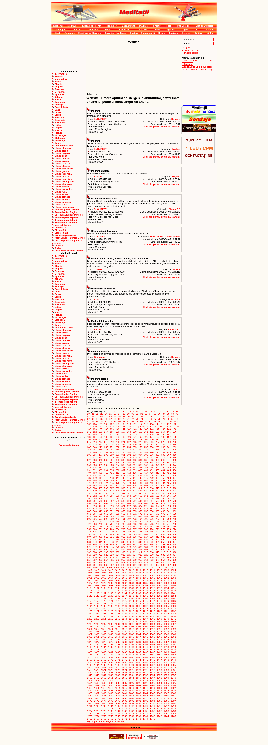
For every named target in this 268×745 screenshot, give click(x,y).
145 (146, 429)
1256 (159, 616)
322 (151, 457)
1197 (110, 606)
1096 (131, 585)
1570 (173, 677)
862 (129, 544)
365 (123, 465)
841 (100, 542)
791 (89, 534)
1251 (124, 616)
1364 (96, 639)
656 (140, 511)
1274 (103, 621)
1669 (138, 698)
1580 (152, 680)
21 (93, 414)
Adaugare (61, 29)
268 (117, 449)
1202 (145, 606)
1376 (89, 642)
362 (106, 465)
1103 (89, 588)
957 (123, 560)
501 (168, 485)
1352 (103, 636)
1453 (173, 654)
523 (111, 490)
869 (168, 544)
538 (106, 493)
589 (123, 501)
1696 (145, 703)
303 (134, 455)
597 (168, 501)
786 (151, 531)
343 (89, 462)
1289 (117, 624)
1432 (117, 652)
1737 (159, 711)
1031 (131, 572)
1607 (159, 685)
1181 (89, 603)
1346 (152, 634)
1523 (117, 670)
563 (157, 496)
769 (146, 529)
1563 (124, 677)
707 (157, 519)
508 (117, 488)
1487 (138, 662)
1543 (166, 672)
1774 (145, 718)
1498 (124, 665)
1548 (110, 675)
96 (146, 421)
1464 (159, 657)
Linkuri (210, 33)
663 (89, 513)
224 (140, 442)
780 (117, 531)
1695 (138, 703)
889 (100, 549)
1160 (124, 598)
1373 (159, 639)
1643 (138, 693)
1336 (173, 631)
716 (117, 521)
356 (163, 462)
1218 (166, 608)
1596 (173, 683)
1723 (152, 708)
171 (111, 434)
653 (123, 511)
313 (100, 457)
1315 (117, 629)
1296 (166, 624)
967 (89, 562)
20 (88, 414)
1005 (130, 567)
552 (94, 496)
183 (89, 437)
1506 (89, 667)
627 (157, 506)
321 (146, 457)
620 (117, 506)
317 (123, 457)
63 (93, 419)
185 (100, 437)
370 (151, 465)
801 (146, 534)
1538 (131, 672)
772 (163, 529)
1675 (89, 701)
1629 (131, 690)
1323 (173, 629)
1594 (159, 683)
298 (106, 455)
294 (174, 452)
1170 (103, 601)
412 (117, 472)
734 (129, 524)
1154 (173, 595)
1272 (89, 621)
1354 (117, 636)
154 (106, 431)
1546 (96, 675)
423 (89, 475)
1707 (131, 706)
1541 (152, 672)
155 (111, 431)
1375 (173, 639)
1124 (145, 590)
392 (94, 470)
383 (134, 467)
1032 (138, 572)
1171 (110, 601)
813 (123, 537)
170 (106, 434)
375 (89, 467)
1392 (110, 644)
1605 (145, 685)
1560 (103, 677)
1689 (96, 703)
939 (111, 557)
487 (89, 485)
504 (94, 488)
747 (111, 526)
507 (111, 488)
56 (155, 416)
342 (174, 460)
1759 (131, 716)
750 (129, 526)
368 (140, 465)
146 (151, 429)
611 (157, 503)
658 (151, 511)
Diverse (186, 33)
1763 (159, 716)
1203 (152, 606)
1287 (103, 624)
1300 (103, 626)
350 (129, 462)
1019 (138, 570)
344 (94, 462)
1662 (89, 698)
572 (117, 498)
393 (100, 470)
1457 (110, 657)
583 (89, 501)
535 (89, 493)
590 (129, 501)
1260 (96, 619)
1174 (131, 601)
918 (174, 552)
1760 (138, 716)
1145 (110, 595)
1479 (173, 660)
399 (134, 470)
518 (174, 488)
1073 (152, 580)
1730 (110, 711)
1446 (124, 654)
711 (89, 521)
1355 (124, 636)
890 (106, 549)
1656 (138, 695)
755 (157, 526)
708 (163, 519)
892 (117, 549)
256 (140, 447)
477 (123, 483)
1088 (166, 583)
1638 (103, 693)
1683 (145, 701)
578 (151, 498)
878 (129, 547)
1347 (159, 634)
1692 (117, 703)
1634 (166, 690)
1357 (138, 636)
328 (94, 460)
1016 (117, 570)
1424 (152, 649)
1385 (152, 642)
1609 (173, 685)
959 (134, 560)
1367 (117, 639)
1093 (110, 585)
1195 (96, 606)
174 (129, 434)
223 (134, 442)
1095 (124, 585)
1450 (152, 654)
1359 (152, 636)
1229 (152, 611)
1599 (103, 685)
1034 (152, 572)
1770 (117, 718)
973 (123, 562)
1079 (103, 583)
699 (111, 519)
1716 (103, 708)
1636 (89, 693)
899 (157, 549)
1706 (124, 706)
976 (140, 562)
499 (157, 485)
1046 (145, 575)
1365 (103, 639)
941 (123, 557)
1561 (110, 677)
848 (140, 542)
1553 (145, 675)
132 (166, 426)
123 (111, 426)
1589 (124, 683)
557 (123, 496)
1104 (96, 588)
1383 (138, 642)
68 (115, 419)
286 (129, 452)
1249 (110, 616)
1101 (166, 585)
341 (168, 460)
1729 (103, 711)
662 (174, 511)
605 (123, 503)
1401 (173, 644)
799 (134, 534)
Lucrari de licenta (91, 26)
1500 (138, 665)
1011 (172, 567)
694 (174, 516)
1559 (96, 677)
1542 (159, 672)
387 (157, 467)
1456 (103, 657)
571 (111, 498)
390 (174, 467)
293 (168, 452)
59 (168, 416)
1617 (138, 688)
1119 (110, 590)
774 (174, 529)
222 (129, 442)
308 (163, 455)
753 (146, 526)
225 (146, 442)
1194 (89, 606)
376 (94, 467)
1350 (89, 636)
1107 (117, 588)
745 (100, 526)
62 (88, 419)
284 (117, 452)
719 (134, 521)
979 (157, 562)
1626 (110, 690)
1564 (131, 677)
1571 (89, 680)
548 (163, 493)
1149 (138, 595)
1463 (152, 657)
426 (106, 475)
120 (94, 426)
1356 (131, 636)
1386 (159, 642)
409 (100, 472)
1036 (166, 572)
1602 (124, 685)
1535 (110, 672)
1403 (96, 647)
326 (174, 457)
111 (134, 424)
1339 (103, 634)
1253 (138, 616)
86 (102, 421)
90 (119, 421)
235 (111, 444)
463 (134, 480)
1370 (138, 639)
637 (123, 508)
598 (174, 501)
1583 (173, 680)
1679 (117, 701)
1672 (159, 698)
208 (140, 439)
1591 (138, 683)
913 (146, 552)
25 (110, 414)
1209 (103, 608)
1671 (152, 698)
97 (150, 421)
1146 (117, 595)
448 (140, 478)
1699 (166, 703)
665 (100, 513)
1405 (110, 647)
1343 (131, 634)
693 (168, 516)
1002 (109, 567)
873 (100, 547)
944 (140, 557)
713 (100, 521)
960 (140, 560)
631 (89, 508)
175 (134, 434)
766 (129, 529)
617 (100, 506)
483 (157, 483)
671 (134, 513)
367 (134, 465)
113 (146, 424)
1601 (117, 685)
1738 (166, 711)
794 (106, 534)
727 (89, 524)
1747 (138, 713)
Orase (161, 33)
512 (140, 488)
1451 (159, 654)
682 (106, 516)
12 (146, 411)
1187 (131, 603)
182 (174, 434)
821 (168, 537)
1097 (138, 585)
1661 (173, 695)
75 (146, 419)
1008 (151, 567)
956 (117, 560)
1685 (159, 701)
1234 (96, 613)
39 (173, 414)
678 (174, 513)
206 (129, 439)
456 (94, 480)
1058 (138, 578)
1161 (131, 598)
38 (168, 414)
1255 (152, 616)
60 (173, 416)
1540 (145, 672)
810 (106, 537)
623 (134, 506)
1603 (131, 685)
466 (151, 480)
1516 (159, 667)
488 (94, 485)
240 (140, 444)
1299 (96, 626)
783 (134, 531)
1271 (173, 619)
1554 (152, 675)
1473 (131, 660)
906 (106, 552)
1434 (131, 652)
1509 (110, 667)
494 (129, 485)
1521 (103, 670)
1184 (110, 603)
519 (89, 490)
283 (111, 452)
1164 (152, 598)
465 (146, 480)
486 (174, 483)
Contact (208, 29)
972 (117, 562)
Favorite (109, 33)
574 (129, 498)
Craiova (98, 269)
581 (168, 498)
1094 (117, 585)
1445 (117, 654)
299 (111, 455)
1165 (159, 598)
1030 (124, 572)
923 (111, 554)
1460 (131, 657)
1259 (89, 619)
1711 (159, 706)
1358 (145, 636)
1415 (89, 649)
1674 (173, 698)
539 (111, 493)
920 (94, 554)
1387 (166, 642)
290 (151, 452)
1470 (110, 660)
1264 (124, 619)
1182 (96, 603)
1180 (173, 601)
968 (94, 562)
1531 (173, 670)
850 (151, 542)
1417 (103, 649)
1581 (159, 680)
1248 (103, 616)
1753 (89, 716)
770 (151, 529)
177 (146, 434)
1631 (145, 690)
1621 (166, 688)
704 (140, 519)
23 (102, 414)
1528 (152, 670)
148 (163, 429)
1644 (145, 693)
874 (106, 547)
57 (159, 416)
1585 (96, 683)
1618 (145, 688)
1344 (138, 634)
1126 (159, 590)
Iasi (96, 389)
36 (159, 414)
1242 (152, 613)
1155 (89, 598)
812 (117, 537)
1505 (173, 665)
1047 (152, 575)
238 (129, 444)
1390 (96, 644)
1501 (145, 665)
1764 (166, 716)
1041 (110, 575)
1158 (110, 598)
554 (106, 496)
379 (111, 467)
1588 (117, 683)
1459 (124, 657)
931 (157, 554)
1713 (173, 706)
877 (123, 547)
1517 (166, 667)
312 (94, 457)
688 (140, 516)
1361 (166, 636)
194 (151, 437)
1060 (152, 578)
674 (151, 513)
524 (117, 490)
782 (129, 531)
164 (163, 431)
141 (123, 429)
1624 (96, 690)
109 (123, 424)
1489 (152, 662)
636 (117, 508)
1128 (173, 590)
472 (94, 483)
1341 (117, 634)
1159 (117, 598)
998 (174, 565)
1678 (110, 701)
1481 (96, 662)
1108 (124, 588)
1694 (131, 703)
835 (157, 539)
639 (134, 508)
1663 (96, 698)
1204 (159, 606)
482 (151, 483)
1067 (110, 580)
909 (123, 552)
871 (89, 547)
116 (163, 424)
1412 (159, 647)
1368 (124, 639)
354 (151, 462)
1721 (138, 708)
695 (89, 519)
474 (106, 483)
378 (106, 467)
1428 (89, 652)
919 (89, 554)
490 (106, 485)
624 (140, 506)
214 (174, 439)
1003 (116, 567)
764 (117, 529)
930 (151, 554)
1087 (159, 583)
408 (94, 472)
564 (163, 496)
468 (163, 480)
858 (106, 544)
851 (157, 542)
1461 (138, 657)
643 (157, 508)
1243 (159, 613)
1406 (117, 647)
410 (106, 472)
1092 (103, 585)
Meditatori (121, 33)
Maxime (143, 26)
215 (89, 442)
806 (174, 534)
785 (146, 531)
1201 (138, 606)
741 (168, 524)
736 (140, 524)
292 (163, 452)
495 (134, 485)
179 (157, 434)
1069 (124, 580)
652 (117, 511)
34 (150, 414)
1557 (173, 675)
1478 (166, 660)
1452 (166, 654)
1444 (110, 654)
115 (157, 424)
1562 (117, 677)
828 (117, 539)
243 (157, 444)
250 (106, 447)
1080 (110, 583)
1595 (166, 683)
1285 (89, 624)
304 (140, 455)
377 (100, 467)
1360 (159, 636)
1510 (117, 667)
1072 (145, 580)
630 (174, 506)
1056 (124, 578)
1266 (138, 619)
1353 (110, 636)
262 (174, 447)
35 (155, 414)
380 (117, 467)
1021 (152, 570)
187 (111, 437)
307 (157, 455)
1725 (166, 708)
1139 (159, 593)
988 (117, 565)
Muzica (176, 269)
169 (100, 434)
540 (117, 493)
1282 (159, 621)
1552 (138, 675)
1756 (110, 716)
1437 (152, 652)
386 (151, 467)
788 (163, 531)
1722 (145, 708)
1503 (159, 665)
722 (151, 521)
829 (123, 539)
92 (128, 421)
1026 (96, 572)
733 (123, 524)
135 (89, 429)
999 (89, 567)
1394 (124, 644)
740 (163, 524)
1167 (173, 598)
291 (157, 452)
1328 (117, 631)
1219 (173, 608)
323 (157, 457)
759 (89, 529)
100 (164, 421)
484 (163, 483)
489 (100, 485)
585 (100, 501)
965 (168, 560)
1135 (131, 593)
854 (174, 542)
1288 (110, 624)
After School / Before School (164, 236)
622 (129, 506)
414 (129, 472)
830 (129, 539)
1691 (110, 703)
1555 (159, 675)
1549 (117, 675)
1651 (103, 695)
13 (150, 411)
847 (134, 542)
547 (157, 493)
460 (117, 480)
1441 (89, 654)
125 (123, 426)
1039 (96, 575)
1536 (117, 672)
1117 (96, 590)
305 (146, 455)
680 (94, 516)
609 (146, 503)
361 (100, 465)
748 (117, 526)
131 (160, 426)
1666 (117, 698)
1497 (117, 665)
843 (111, 542)
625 (146, 506)
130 (154, 426)
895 (134, 549)
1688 (89, 703)
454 (174, 478)
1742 (103, 713)
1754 (96, 716)
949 (168, 557)
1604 (138, 685)
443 (111, 478)
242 (151, 444)
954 (106, 560)
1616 (131, 688)
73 (137, 419)
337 (146, 460)
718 (129, 521)
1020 (145, 570)
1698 (159, 703)
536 (94, 493)
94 (137, 421)
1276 (117, 621)
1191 (159, 603)
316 (117, 457)
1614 (117, 688)
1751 (166, 713)
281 (100, 452)
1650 (96, 695)
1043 (124, 575)
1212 (124, 608)
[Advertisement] (69, 52)
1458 (117, 657)
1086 (152, 583)
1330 (131, 631)
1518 (173, 667)
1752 (173, 713)
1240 (138, 613)
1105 (103, 588)
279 (89, 452)
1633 (159, 690)
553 (100, 496)
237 (123, 444)
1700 (173, 703)
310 (174, 455)
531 (157, 490)
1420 (124, 649)
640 (140, 508)
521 (100, 490)
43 (97, 416)
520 (94, 490)
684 (117, 516)
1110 (138, 588)
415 (134, 472)
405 (168, 470)
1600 (110, 685)
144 (140, 429)
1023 (166, 570)
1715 (96, 708)
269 (123, 449)
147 (157, 429)
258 (151, 447)
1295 (159, 624)
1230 (159, 611)
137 (100, 429)
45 (106, 416)
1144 (103, 595)
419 (157, 472)
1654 (124, 695)
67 (110, 419)
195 (157, 437)
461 (123, 480)
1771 (124, 718)
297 (100, 455)
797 (123, 534)
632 (94, 508)
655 (134, 511)
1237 (117, 613)
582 (174, 498)
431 (134, 475)
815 (134, 537)
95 (141, 421)
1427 (173, 649)
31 (137, 414)
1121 (124, 590)
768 (140, 529)
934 (174, 554)
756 (163, 526)
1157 (103, 598)
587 (111, 501)
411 (111, 472)
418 (151, 472)
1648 (173, 693)
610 (151, 503)
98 (155, 421)
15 (159, 411)
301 (123, 455)
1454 (89, 657)
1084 (138, 583)
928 (140, 554)
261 (168, 447)
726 (174, 521)
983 (89, 565)
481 (146, 483)
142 (129, 429)
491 (111, 485)
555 (111, 496)
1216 (152, 608)
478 (129, 483)
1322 (166, 629)
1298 (89, 626)
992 (140, 565)
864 (140, 544)
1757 (117, 716)
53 (141, 416)
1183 (103, 603)
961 (146, 560)
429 (123, 475)
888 (94, 549)
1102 (173, 585)
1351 (96, 636)
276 (163, 449)
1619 (152, 688)
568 (94, 498)
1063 (173, 578)
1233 (89, 613)
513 (146, 488)
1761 (145, 716)
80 (168, 419)
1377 (96, 642)
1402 (89, 647)
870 (174, 544)
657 (146, 511)
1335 (166, 631)
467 (157, 480)
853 (168, 542)
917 (168, 552)
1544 (173, 672)
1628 (124, 690)
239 (134, 444)
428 (117, 475)
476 (117, 483)
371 (157, 465)
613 (168, 503)
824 (94, 539)
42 (93, 416)
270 (129, 449)
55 (150, 416)
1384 (145, 642)
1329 (124, 631)
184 (94, 437)
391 (89, 470)
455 (89, 480)
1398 (152, 644)
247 (89, 447)
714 (106, 521)
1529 (159, 670)
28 (124, 414)
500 (163, 485)
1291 (131, 624)
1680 (124, 701)
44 (102, 416)
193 (146, 437)
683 (111, 516)
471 (89, 483)
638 (129, 508)
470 (174, 480)
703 (134, 519)
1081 (117, 583)
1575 (117, 680)
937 (100, 557)
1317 (131, 629)
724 (163, 521)
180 (163, 434)
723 (157, 521)
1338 (96, 634)
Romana (175, 119)
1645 (152, 693)
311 (89, 457)
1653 (117, 695)
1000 (95, 567)
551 (89, 496)
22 (97, 414)
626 (151, 506)
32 (141, 414)
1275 (110, 621)
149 (168, 429)
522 (106, 490)
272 (140, 449)
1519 (89, 670)
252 (117, 447)
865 (146, 544)
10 (137, 411)
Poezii (168, 26)
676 (163, 513)
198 (174, 437)
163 (157, 431)
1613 (110, 688)
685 (123, 516)
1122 (131, 590)
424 (94, 475)
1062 (166, 578)
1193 (173, 603)
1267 (145, 619)
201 (100, 439)
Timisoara (99, 357)
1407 (124, 647)
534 (174, 490)
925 (123, 554)
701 (123, 519)
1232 (173, 611)
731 (111, 524)
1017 (124, 570)
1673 (166, 698)
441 (100, 478)
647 (89, 511)
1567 (152, 677)
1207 (89, 608)
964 (163, 560)
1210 (110, 608)
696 (94, 519)
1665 (110, 698)
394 (106, 470)
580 (163, 498)
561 (146, 496)
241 (146, 444)
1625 (103, 690)
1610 (89, 688)
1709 (145, 706)
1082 (124, 583)
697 (100, 519)
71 (128, 419)
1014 (103, 570)
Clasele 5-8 (174, 209)
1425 (159, 649)
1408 (131, 647)
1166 (166, 598)
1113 (159, 588)
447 (134, 478)
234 (106, 444)
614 (174, 503)
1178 (159, 601)
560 (140, 496)
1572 (96, 680)
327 (89, 460)
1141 (173, 593)
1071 (138, 580)
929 (146, 554)
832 (140, 539)
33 (146, 414)
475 (111, 483)
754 (151, 526)
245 (168, 444)
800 (140, 534)
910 (129, 552)
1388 (173, 642)
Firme (108, 29)
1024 (173, 570)
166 (174, 431)
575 (134, 498)
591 (134, 501)
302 (129, 455)
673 (146, 513)
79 (164, 419)
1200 (131, 606)
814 (129, 537)
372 (163, 465)
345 (100, 462)
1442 (96, 654)
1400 (166, 644)
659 (157, 511)
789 (168, 531)
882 (151, 547)
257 (146, 447)
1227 (138, 611)
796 (117, 534)
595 (157, 501)
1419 (117, 649)
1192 (166, 603)
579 (157, 498)
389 (168, 467)
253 (123, 447)
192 (140, 437)
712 (94, 521)
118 (174, 424)
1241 (145, 613)
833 (146, 539)
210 (151, 439)
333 (123, 460)
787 (157, 531)
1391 (103, 644)
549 (168, 493)
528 (140, 490)
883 (157, 547)
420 (163, 472)
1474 (138, 660)
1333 (152, 631)
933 (168, 554)
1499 (131, 665)
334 (129, 460)
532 (163, 490)
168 (94, 434)
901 (168, 549)
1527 (145, 670)
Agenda (171, 29)
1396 (138, 644)
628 (163, 506)
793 (100, 534)
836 (163, 539)
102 (175, 421)
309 (168, 455)
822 (174, 537)
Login (185, 29)
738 (151, 524)
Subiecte (174, 33)
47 (115, 416)
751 (134, 526)
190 (129, 437)
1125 (152, 590)
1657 (145, 695)
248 (94, 447)
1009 (158, 567)
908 (117, 552)
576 (140, 498)
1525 (131, 670)
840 (94, 542)
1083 (131, 583)
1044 (131, 575)
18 (173, 411)
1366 (110, 639)
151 (89, 431)
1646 (159, 693)
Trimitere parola (190, 53)
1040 (103, 575)
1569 (166, 677)
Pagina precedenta (96, 721)
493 (123, 485)
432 (140, 475)
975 (134, 562)
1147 (124, 595)
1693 (124, 703)
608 (140, 503)
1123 (138, 590)
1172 (117, 601)
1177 (152, 601)
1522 (110, 670)
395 (111, 470)
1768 (103, 718)
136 (94, 429)
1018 (131, 570)
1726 (173, 708)
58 (164, 416)
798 (129, 534)
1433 (124, 652)
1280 (145, 621)
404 (163, 470)
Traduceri (112, 26)
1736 (152, 711)
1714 (89, 708)
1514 (145, 667)
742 (174, 524)
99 (159, 421)
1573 (103, 680)
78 (159, 419)
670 (129, 513)
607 (134, 503)
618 (106, 506)
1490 (159, 662)
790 (174, 531)
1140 (166, 593)
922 (106, 554)
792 (94, 534)
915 (157, 552)
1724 (159, 708)
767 (134, 529)
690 (151, 516)
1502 (152, 665)
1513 (138, 667)
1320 (152, 629)
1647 (166, 693)
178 (151, 434)
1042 (117, 575)
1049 (166, 575)
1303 (124, 626)
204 (117, 439)
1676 (96, 701)
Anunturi (93, 29)
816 (140, 537)
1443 (103, 654)
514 (151, 488)
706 (151, 519)
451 (157, 478)
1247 (96, 616)
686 (129, 516)
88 (110, 421)
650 (106, 511)
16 (164, 411)
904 (94, 552)
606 (129, 503)
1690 (103, 703)
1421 (131, 649)
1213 (131, 608)
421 (168, 472)
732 (117, 524)
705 (146, 519)
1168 (89, 601)
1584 (89, 683)
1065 (96, 580)
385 (146, 467)
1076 (173, 580)
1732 (124, 711)
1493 (89, 665)
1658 (152, 695)
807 (89, 537)
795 (111, 534)
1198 (117, 606)
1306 (145, 626)
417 (146, 472)
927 (134, 554)
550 (174, 493)
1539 (138, 672)
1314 (110, 629)
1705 (117, 706)
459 (111, 480)
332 (117, 460)
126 (129, 426)
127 (134, 426)
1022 (159, 570)
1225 (124, 611)
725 (168, 521)
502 (174, 485)
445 (123, 478)
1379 (110, 642)
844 (117, 542)
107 (111, 424)
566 (174, 496)
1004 (123, 567)
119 (89, 426)
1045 (138, 575)
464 (140, 480)
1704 (110, 706)
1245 (173, 613)
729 (100, 524)
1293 (145, 624)
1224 (117, 611)
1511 (124, 667)
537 (100, 493)
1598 (96, 685)
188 (117, 437)
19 (177, 411)
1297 (173, 624)
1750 (159, 713)
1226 (131, 611)
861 (123, 544)
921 (100, 554)
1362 (173, 636)
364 (117, 465)
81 (173, 419)
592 (140, 501)
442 (106, 478)
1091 (96, 585)
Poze (157, 29)
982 (174, 562)
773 (168, 529)
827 (111, 539)
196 (163, 437)
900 (163, 549)
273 (146, 449)
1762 (152, 716)
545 (146, 493)
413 (123, 472)
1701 (89, 706)
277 (168, 449)
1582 (166, 680)
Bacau (97, 329)
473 (100, 483)
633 (100, 508)
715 (111, 521)
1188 (138, 603)
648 (94, 511)
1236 (110, 613)
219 (111, 442)
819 (157, 537)
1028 (110, 572)
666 (106, 513)
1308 (159, 626)
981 (168, 562)
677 (168, 513)
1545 (89, 675)
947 (157, 557)
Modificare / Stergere (89, 33)
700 (117, 519)
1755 (103, 716)
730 (106, 524)
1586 (103, 683)
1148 (131, 595)
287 (134, 452)
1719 (124, 708)
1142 (89, 595)
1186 (124, 603)
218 (106, 442)
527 (134, 490)
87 (106, 421)
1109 (131, 588)
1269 (159, 619)
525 (123, 490)
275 (157, 449)
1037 (173, 572)
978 (151, 562)
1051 (89, 578)
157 (123, 431)
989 (123, 565)
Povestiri (156, 26)
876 (117, 547)
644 (163, 508)
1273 (96, 621)
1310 (173, 626)
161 (146, 431)
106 (106, 424)
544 (140, 493)
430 (129, 475)
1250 (117, 616)
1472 (124, 660)
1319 (145, 629)
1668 (131, 698)
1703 (103, 706)
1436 (145, 652)
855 (89, 544)
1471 (117, 660)
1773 (138, 718)
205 (123, 439)
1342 (124, 634)
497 (146, 485)
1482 (103, 662)
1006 (137, 567)
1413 (166, 647)
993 (146, 565)
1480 (89, 662)
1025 (89, 572)
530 (151, 490)
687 (134, 516)
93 (133, 421)
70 (124, 419)
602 (106, 503)
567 (89, 498)
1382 (131, 642)
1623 (89, 690)
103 (89, 424)
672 (140, 513)
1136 (138, 593)
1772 (131, 718)
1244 (166, 613)
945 (146, 557)
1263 (117, 619)
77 (155, 419)
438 (174, 475)
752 (140, 526)
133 (171, 426)
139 (111, 429)
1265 (131, 619)
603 (111, 503)
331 (111, 460)
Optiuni (198, 33)
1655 (131, 695)
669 (123, 513)
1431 (110, 652)
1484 (117, 662)
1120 (117, 590)
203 (111, 439)
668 (117, 513)
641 (146, 508)
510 (129, 488)
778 (106, 531)
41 (88, 416)
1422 (138, 649)
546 (151, 493)
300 (117, 455)
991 (134, 565)
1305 (138, 626)
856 (94, 544)
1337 (89, 634)
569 (100, 498)
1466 (173, 657)
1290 (124, 624)
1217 (159, 608)
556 (117, 496)
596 (163, 501)
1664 (103, 698)
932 (163, 554)
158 (129, 431)
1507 (96, 667)
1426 (166, 649)
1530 (166, 670)
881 (146, 547)
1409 (138, 647)
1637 (96, 693)
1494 (96, 665)
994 (151, 565)
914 (151, 552)
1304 (131, 626)
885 (168, 547)
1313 (103, 629)
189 (123, 437)
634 (106, 508)
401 (146, 470)
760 (94, 529)
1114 (166, 588)
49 (124, 416)
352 (140, 462)
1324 (89, 631)
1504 (166, 665)
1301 (110, 626)
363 (111, 465)
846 (129, 542)
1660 (166, 695)
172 (117, 434)
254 (129, 447)
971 (111, 562)
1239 (131, 613)
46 (110, 416)
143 (134, 429)
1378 (103, 642)
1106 (110, 588)
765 (123, 529)
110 (129, 424)
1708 (138, 706)
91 (124, 421)
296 (94, 455)
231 (89, 444)
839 (89, 542)
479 (134, 483)
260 (163, 447)
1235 (103, 613)
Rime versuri (183, 26)
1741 (96, 713)
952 (94, 560)
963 (157, 560)
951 (89, 560)
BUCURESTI (100, 119)
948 (163, 557)
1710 (152, 706)
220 (117, 442)
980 (163, 562)
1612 (103, 688)
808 (94, 537)
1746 (131, 713)
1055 (117, 578)
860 (117, 544)
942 (129, 557)
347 (111, 462)
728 (94, 524)
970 (106, 562)
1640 (117, 693)
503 (89, 488)
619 (111, 506)
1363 (89, 639)
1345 (145, 634)
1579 (145, 680)
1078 (96, 583)
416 (140, 472)
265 (100, 449)
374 (174, 465)
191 (134, 437)
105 (100, 424)
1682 (138, 701)
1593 (152, 683)
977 (146, 562)
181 (168, 434)
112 (140, 424)
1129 (89, 593)
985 (100, 565)
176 (140, 434)
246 (174, 444)
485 (168, 483)
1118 (103, 590)
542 (129, 493)
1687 (173, 701)
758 (174, 526)
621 (123, 506)
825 (100, 539)
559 (134, 496)
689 (146, 516)
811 (111, 537)
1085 (145, 583)
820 (163, 537)
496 (140, 485)
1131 (103, 593)
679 (89, 516)
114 (151, 424)
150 (174, 429)
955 (111, 560)
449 (146, 478)
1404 (103, 647)
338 (151, 460)
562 (151, 496)
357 (168, 462)
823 (89, 539)
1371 (145, 639)
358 (174, 462)
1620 (159, 688)
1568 (159, 677)
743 (89, 526)
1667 (124, 698)
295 (89, 455)
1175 (138, 601)
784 (140, 531)
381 (123, 467)
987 (111, 565)
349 (123, 462)
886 (174, 547)
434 (151, 475)
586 (106, 501)
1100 (159, 585)
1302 (117, 626)
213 (168, 439)
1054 (110, 578)
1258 (173, 616)
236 (117, 444)
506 (106, 488)
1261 (103, 619)
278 (174, 449)
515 (157, 488)
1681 (131, 701)
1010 (165, 567)
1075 (166, 580)
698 (106, 519)
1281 (152, 621)
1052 (96, 578)
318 (129, 457)
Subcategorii (148, 33)
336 (140, 460)
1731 (117, 711)
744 (94, 526)
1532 (89, 672)
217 (100, 442)
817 (146, 537)
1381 (124, 642)
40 (177, 414)
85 (97, 421)
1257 (166, 616)
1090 (89, 585)
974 (129, 562)
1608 (166, 685)
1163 (145, 598)
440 (94, 478)
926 (129, 554)
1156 (96, 598)
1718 (117, 708)
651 (111, 511)
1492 (173, 662)
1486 (131, 662)
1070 (131, 580)
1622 (173, 688)
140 (117, 429)
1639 (110, 693)
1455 (96, 657)
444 (117, 478)
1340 (110, 634)
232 (94, 444)
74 (141, 419)
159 (134, 431)
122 (106, 426)
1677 (103, 701)
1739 (173, 711)
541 (123, 493)
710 (174, 519)
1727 (89, 711)
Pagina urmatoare (115, 721)
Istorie (176, 389)
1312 (96, 629)
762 (106, 529)
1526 (138, 670)
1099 (152, 585)
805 (168, 534)
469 (168, 480)
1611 (96, 688)
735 (134, 524)
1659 (159, 695)
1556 (166, 675)
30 (133, 414)
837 (168, 539)
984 (94, 565)
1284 (173, 621)
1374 (166, 639)
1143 (96, 595)
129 (148, 426)
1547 (103, 675)
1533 (96, 672)
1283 (166, 621)
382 (129, 467)
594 (151, 501)
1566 (145, 677)
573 (123, 498)
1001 (102, 567)
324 (163, 457)
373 (168, 465)
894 (129, 549)
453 (168, 478)
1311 (89, 629)
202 (106, 439)
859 (111, 544)
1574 (110, 680)
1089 (173, 583)
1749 (152, 713)
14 (155, 411)
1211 (117, 608)
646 (174, 508)
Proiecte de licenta (69, 445)
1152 (159, 595)
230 (174, 442)
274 (151, 449)
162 (151, 431)
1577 (131, 680)
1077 (89, 583)
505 (100, 488)
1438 (159, 652)
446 (129, 478)
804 (163, 534)
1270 (166, 619)
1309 (166, 626)
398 (129, 470)
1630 (138, 690)
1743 (110, 713)
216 (94, 442)
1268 (152, 619)
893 (123, 549)
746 (106, 526)
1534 (103, 672)
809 (100, 537)
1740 (89, 713)
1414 (173, 647)
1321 (159, 629)
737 (146, 524)
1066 (103, 580)
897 (146, 549)
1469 (103, 660)
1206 (173, 606)
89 (115, 421)
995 (157, 565)
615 (89, 506)
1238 (124, 613)
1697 (152, 703)
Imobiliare (124, 29)
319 (134, 457)
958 (129, 560)
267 (111, 449)
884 (163, 547)
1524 (124, 670)
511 (134, 488)
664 (94, 513)
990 (129, 565)
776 (94, 531)
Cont (195, 29)
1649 (89, 695)
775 (89, 531)
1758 (124, 716)
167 (89, 434)
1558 (89, 677)
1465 (166, 657)
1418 (110, 649)
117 (168, 424)
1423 (145, 649)
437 (168, 475)
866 (151, 544)
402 (151, 470)
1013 (96, 570)
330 (106, 460)
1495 (103, 665)
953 (100, 560)
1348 (166, 634)
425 (100, 475)
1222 (103, 611)
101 (170, 421)
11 (141, 411)
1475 (145, 660)
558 (129, 496)
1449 (145, 654)
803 (157, 534)
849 (146, 542)
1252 (131, 616)
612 (163, 503)
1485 (124, 662)
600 (94, 503)
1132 (110, 593)
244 (163, 444)
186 (106, 437)
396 (117, 470)
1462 (145, 657)
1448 (138, 654)
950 (174, 557)
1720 (131, 708)
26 (115, 414)
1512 (131, 667)
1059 (145, 578)
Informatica (174, 329)
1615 (124, 688)
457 (100, 480)
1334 (159, 631)
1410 (145, 647)
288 (140, 452)
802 (151, 534)
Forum (77, 29)
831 (134, 539)
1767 (96, 718)
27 (119, 414)
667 (111, 513)
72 (133, 419)
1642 (131, 693)
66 (106, 419)
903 (89, 552)
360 (94, 465)
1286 (96, 624)
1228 (145, 611)
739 (157, 524)
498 (151, 485)
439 (89, 478)
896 (140, 549)
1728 (96, 711)
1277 (124, 621)
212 (163, 439)
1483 (110, 662)
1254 (145, 616)
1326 (103, 631)
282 (106, 452)
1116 (89, 590)
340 (163, 460)
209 (146, 439)
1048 (159, 575)
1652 (110, 695)
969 (100, 562)
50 (128, 416)
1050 (173, 575)
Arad (96, 299)
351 (134, 462)
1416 (96, 649)
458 (106, 480)
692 (163, 516)
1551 (131, 675)
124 (117, 426)
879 (134, 547)
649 (100, 511)
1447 (131, 654)
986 (106, 565)
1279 (138, 621)
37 (164, 414)
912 (140, 552)
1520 (96, 670)
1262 (110, 619)
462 (129, 480)
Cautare (134, 33)
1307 (152, 626)
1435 (138, 652)
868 (163, 544)
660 (163, 511)
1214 (138, 608)
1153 (166, 595)
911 (134, 552)
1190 (152, 603)
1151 (152, 595)
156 (117, 431)
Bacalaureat (128, 26)
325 (168, 457)
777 (100, 531)
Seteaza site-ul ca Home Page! (198, 69)
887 (89, 549)
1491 (166, 662)
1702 (96, 706)
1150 (145, 595)
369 (146, 465)
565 (168, 496)
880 (140, 547)
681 (100, 516)
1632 (152, 690)
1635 (173, 690)
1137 (145, 593)
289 (146, 452)
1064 (89, 580)
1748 (145, 713)
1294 (152, 624)
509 (123, 488)
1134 (124, 593)
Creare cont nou (190, 50)
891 (111, 549)
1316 (124, 629)
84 (93, 421)
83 (88, 421)
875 (111, 547)
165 (168, 431)
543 (134, 493)
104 (94, 424)
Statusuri (143, 29)
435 (157, 475)
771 (157, 529)
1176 (145, 601)
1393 (117, 644)
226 (151, 442)
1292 (138, 624)
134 (177, 426)
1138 (152, 593)
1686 (166, 701)
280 (94, 452)
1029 (117, 572)
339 (157, 460)
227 (157, 442)
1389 (89, 644)
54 (146, 416)
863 (134, 544)
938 (106, 557)
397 (123, 470)
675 (157, 513)
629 (168, 506)
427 (111, 475)
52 (137, 416)
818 (151, 537)
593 (146, 501)
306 (151, 455)
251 (111, 447)
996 (163, 565)
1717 (110, 708)
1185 (117, 603)
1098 (145, 585)
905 (100, 552)
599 (89, 503)
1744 (117, 713)
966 (174, 560)
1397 (145, 644)
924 (117, 554)
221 (123, 442)
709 (168, 519)
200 (94, 439)
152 (94, 431)
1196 (103, 606)
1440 (173, 652)
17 (168, 411)
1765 (173, 716)
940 (117, 557)
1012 (89, 570)
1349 (173, 634)
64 (97, 419)
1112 (152, 588)
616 (94, 506)
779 (111, 531)
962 (151, 560)
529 (146, 490)
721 (146, 521)
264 (94, 449)
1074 (159, 580)
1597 (89, 685)
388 (163, 467)
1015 (110, 570)
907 (111, 552)
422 (174, 472)
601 (100, 503)
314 (106, 457)
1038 (89, 575)
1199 (124, 606)
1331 (138, 631)
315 (111, 457)
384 (140, 467)
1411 (152, 647)
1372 (152, 639)
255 (134, 447)
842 (106, 542)
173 (123, 434)
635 (111, 508)
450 (151, 478)
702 (129, 519)
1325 (96, 631)
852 (163, 542)
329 (100, 460)
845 (123, 542)
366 (129, 465)
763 (111, 529)
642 (151, 508)
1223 (110, 611)
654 (129, 511)
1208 (96, 608)
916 (163, 552)
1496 (110, 665)
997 (168, 565)
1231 (166, 611)
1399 (159, 644)
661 (168, 511)
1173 (124, 601)
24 (106, 414)
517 (168, 488)
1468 (96, 660)
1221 (96, 611)
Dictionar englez (204, 26)
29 (128, 414)
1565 (138, 677)
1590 (131, 683)
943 (134, 557)
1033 (145, 572)
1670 (145, 698)
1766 (89, 718)
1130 (96, 593)
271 (134, 449)
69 (119, 419)
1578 (138, 680)
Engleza (176, 149)
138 (106, 429)
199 (89, 439)
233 (100, 444)
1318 (138, 629)
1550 (124, 675)
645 (168, 508)
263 (89, 449)
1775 (152, 718)
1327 (110, 631)
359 (89, 465)
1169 (96, 601)
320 (140, 457)
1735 (145, 711)
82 (177, 419)
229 (168, 442)
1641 (124, 693)
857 (100, 544)
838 (174, 539)
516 (163, 488)
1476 (152, 660)
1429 (96, 652)
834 (151, 539)
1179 (166, 601)
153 (100, 431)
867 (157, 544)
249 (100, 447)
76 (150, 419)
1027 (103, 572)
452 (163, 478)
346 (106, 462)
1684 (152, 701)
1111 (145, 588)
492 (117, 485)
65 (102, 419)
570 (106, 498)
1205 (166, 606)
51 (133, 416)
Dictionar (58, 26)
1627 (117, 690)
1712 (166, 706)
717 (123, 521)
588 (117, 501)
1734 (138, 711)
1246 (89, 616)
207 (134, 439)
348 (117, 462)
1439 (166, 652)
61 (177, 416)
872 (94, 547)
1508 (103, 667)
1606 (152, 685)
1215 (145, 608)
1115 (173, 588)
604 (117, 503)
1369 (131, 639)
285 (123, 452)
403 (157, 470)
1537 (124, 672)
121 (100, 426)
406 (174, 470)
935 (89, 557)
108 (117, 424)
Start (57, 33)
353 (146, 462)
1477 (159, 660)
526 (129, 490)
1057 (131, 578)
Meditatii (72, 26)
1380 (117, 642)
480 (140, 483)
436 (163, 475)
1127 (166, 590)
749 (123, 526)
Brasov (98, 176)
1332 (145, 631)
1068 (117, 580)
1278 (131, 621)
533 (168, 490)
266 (106, 449)
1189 (145, 603)
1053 (103, 578)
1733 (131, 711)
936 (94, 557)
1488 (145, 662)
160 (140, 431)
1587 (110, 683)
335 (134, 460)
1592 (145, 683)
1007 (144, 567)
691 (157, 516)
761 (100, 529)
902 (174, 549)
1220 (89, 611)
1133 (117, 593)
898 (151, 549)
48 (119, 416)
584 (94, 501)
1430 (103, 652)
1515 (152, 667)
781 (123, 531)
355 (157, 462)
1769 (110, 718)
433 (146, 475)
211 (157, 439)
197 (168, 437)
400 (140, 470)
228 (163, 442)
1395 (131, 644)
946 (151, 557)
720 (140, 521)
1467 (89, 660)
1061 (159, 578)
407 (89, 472)
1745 (124, 713)
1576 (124, 680)
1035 (159, 572)
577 (146, 498)
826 (106, 539)
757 (168, 526)
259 (157, 447)
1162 (138, 598)
